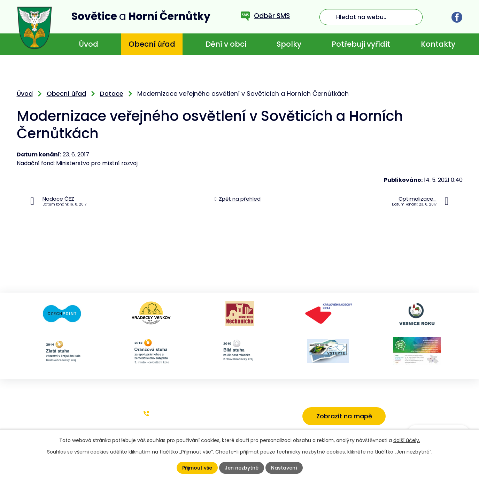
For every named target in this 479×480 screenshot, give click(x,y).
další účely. (406, 440)
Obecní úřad (152, 44)
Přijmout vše (197, 467)
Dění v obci (226, 44)
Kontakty (438, 44)
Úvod (88, 44)
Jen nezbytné (241, 467)
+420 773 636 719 (177, 413)
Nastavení (284, 467)
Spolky (289, 44)
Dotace (111, 93)
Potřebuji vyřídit (361, 44)
